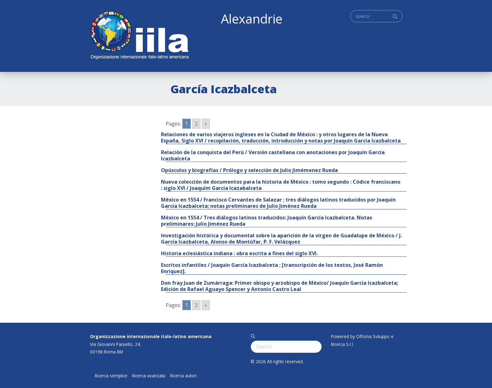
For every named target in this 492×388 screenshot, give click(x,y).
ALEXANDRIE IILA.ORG (139, 36)
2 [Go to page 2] (196, 123)
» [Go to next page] (206, 123)
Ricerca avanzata (148, 376)
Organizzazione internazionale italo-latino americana (150, 336)
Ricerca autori (183, 376)
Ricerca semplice (111, 376)
